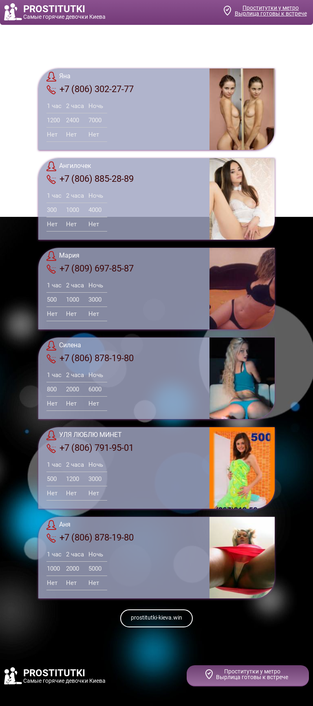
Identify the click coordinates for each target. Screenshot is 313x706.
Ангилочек (68, 166)
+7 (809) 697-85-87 (90, 268)
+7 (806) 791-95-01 (90, 448)
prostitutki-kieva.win (156, 617)
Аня (58, 525)
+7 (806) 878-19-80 (90, 358)
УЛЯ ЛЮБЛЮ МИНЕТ (84, 435)
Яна (58, 77)
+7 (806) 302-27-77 (90, 89)
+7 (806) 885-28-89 (90, 179)
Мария (62, 256)
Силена (63, 346)
